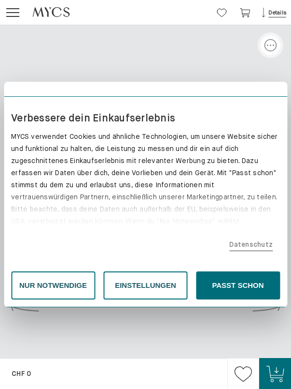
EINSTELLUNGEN (145, 285)
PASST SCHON (237, 285)
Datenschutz (251, 244)
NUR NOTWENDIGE (53, 285)
